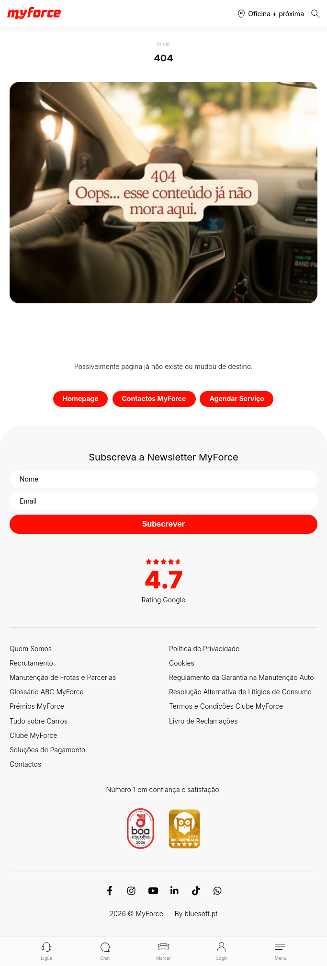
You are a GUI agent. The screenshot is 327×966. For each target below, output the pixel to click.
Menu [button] (280, 951)
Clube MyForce (33, 735)
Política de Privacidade (204, 648)
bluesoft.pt (201, 913)
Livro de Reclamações (203, 721)
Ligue (47, 951)
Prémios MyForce (37, 706)
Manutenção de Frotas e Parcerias (63, 677)
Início (163, 44)
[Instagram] (131, 890)
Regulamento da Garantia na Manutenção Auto (241, 677)
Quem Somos (31, 648)
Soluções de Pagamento (47, 750)
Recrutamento (31, 663)
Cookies (181, 663)
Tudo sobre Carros (39, 721)
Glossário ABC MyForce (47, 692)
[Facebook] (109, 890)
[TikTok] (196, 890)
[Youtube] (153, 890)
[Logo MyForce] (34, 13)
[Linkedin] (174, 890)
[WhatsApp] (217, 890)
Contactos (25, 764)
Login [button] (222, 951)
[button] (271, 13)
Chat (105, 951)
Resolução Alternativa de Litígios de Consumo (240, 692)
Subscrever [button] (163, 524)
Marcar (163, 951)
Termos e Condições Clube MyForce (226, 706)
